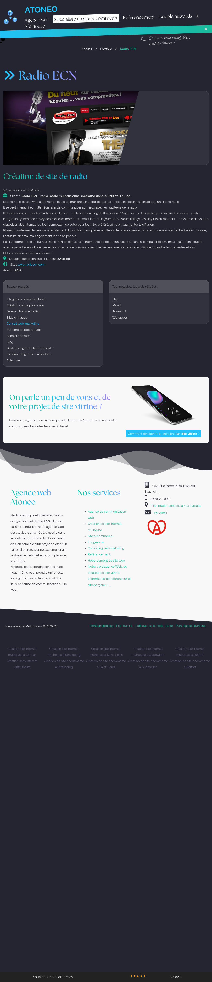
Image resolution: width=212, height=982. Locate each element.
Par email (160, 513)
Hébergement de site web (106, 560)
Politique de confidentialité (154, 626)
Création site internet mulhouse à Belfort (190, 652)
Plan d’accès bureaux (191, 626)
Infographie (96, 542)
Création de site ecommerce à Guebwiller (148, 664)
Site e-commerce (100, 536)
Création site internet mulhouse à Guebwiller (148, 652)
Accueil (87, 49)
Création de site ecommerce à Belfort (190, 664)
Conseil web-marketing (23, 324)
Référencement (99, 554)
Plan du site (124, 626)
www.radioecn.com (31, 265)
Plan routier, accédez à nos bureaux (176, 506)
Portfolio (106, 49)
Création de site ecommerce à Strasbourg (64, 664)
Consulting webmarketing (106, 548)
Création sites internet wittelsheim (22, 664)
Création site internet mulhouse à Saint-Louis (106, 652)
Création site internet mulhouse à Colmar (22, 652)
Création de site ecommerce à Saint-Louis (106, 664)
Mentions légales (101, 626)
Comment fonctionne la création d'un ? (164, 435)
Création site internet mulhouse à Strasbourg (64, 652)
